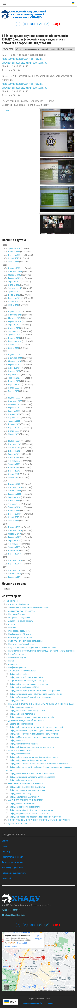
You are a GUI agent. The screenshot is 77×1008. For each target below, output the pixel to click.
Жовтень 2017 (14, 573)
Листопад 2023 (15, 358)
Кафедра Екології (18, 740)
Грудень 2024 (14, 311)
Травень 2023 (14, 378)
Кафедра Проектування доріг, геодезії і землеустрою (34, 733)
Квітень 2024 (14, 338)
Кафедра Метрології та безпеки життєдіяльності (32, 773)
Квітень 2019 (14, 550)
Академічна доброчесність (20, 621)
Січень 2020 (13, 520)
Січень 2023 (13, 391)
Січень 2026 (13, 261)
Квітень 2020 (14, 510)
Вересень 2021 (14, 451)
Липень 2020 (14, 500)
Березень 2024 (14, 341)
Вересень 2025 (14, 278)
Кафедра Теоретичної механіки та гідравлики (30, 697)
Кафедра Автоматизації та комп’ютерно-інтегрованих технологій (39, 763)
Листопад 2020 (15, 487)
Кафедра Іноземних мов (21, 780)
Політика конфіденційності (34, 1004)
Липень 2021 (14, 457)
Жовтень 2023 (14, 361)
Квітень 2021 (14, 467)
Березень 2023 (14, 384)
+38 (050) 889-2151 (11, 910)
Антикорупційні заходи (18, 604)
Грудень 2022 (14, 397)
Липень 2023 (14, 371)
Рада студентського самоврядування (25, 641)
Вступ (56, 24)
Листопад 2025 (15, 271)
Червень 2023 (14, 374)
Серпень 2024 (14, 324)
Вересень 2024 (14, 321)
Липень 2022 (14, 414)
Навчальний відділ (17, 657)
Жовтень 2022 (14, 404)
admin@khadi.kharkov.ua (13, 915)
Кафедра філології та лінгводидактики (27, 710)
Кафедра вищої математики (22, 803)
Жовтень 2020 (14, 490)
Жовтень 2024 (14, 318)
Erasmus (12, 627)
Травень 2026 (14, 248)
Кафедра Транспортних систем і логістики (29, 813)
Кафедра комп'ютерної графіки (24, 743)
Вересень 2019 (14, 537)
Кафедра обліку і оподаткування (24, 797)
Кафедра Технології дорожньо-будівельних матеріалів (34, 730)
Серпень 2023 (14, 368)
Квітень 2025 (14, 295)
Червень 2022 (14, 417)
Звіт (7, 589)
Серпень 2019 (14, 540)
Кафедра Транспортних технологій (25, 807)
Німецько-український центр (21, 644)
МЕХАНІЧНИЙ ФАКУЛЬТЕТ (20, 750)
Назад (8, 110)
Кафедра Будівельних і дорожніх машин (28, 760)
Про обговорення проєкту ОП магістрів (28, 680)
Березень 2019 (14, 553)
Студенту (12, 624)
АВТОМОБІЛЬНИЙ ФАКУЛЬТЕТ (22, 670)
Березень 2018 (14, 563)
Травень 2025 (14, 291)
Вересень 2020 (14, 494)
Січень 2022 (13, 434)
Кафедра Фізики (17, 700)
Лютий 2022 (13, 431)
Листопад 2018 (15, 560)
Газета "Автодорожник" (12, 857)
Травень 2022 (14, 421)
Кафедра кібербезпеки (20, 753)
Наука (11, 660)
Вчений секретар (16, 654)
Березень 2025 (14, 298)
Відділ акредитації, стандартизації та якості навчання (33, 647)
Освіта (5, 840)
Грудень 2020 (14, 484)
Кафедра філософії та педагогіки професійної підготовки (36, 816)
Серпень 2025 (14, 281)
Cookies (51, 1004)
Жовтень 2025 (14, 275)
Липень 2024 (14, 328)
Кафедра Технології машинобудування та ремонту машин (36, 694)
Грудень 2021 (14, 441)
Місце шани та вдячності (19, 617)
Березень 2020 (14, 514)
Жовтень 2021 (14, 447)
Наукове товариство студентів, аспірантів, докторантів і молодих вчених (41, 650)
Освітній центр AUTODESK (20, 637)
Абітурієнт (12, 664)
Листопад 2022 (15, 401)
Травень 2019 (14, 547)
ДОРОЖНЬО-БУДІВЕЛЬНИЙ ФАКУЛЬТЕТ (26, 720)
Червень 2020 (14, 504)
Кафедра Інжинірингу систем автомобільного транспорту (35, 690)
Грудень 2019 (14, 527)
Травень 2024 (14, 334)
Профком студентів (17, 667)
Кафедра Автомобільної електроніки (26, 677)
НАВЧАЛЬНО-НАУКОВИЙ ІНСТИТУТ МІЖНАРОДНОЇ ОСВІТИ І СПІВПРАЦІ (41, 704)
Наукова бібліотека (16, 614)
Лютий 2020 (13, 517)
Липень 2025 (14, 285)
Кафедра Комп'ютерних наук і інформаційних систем (34, 757)
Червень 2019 (14, 543)
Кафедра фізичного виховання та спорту (28, 790)
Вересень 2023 (14, 364)
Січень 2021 (13, 477)
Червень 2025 (14, 288)
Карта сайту (7, 878)
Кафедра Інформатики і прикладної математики (32, 747)
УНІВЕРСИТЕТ (13, 601)
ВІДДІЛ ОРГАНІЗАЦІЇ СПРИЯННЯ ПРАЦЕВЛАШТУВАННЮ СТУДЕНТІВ (39, 820)
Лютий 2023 (13, 387)
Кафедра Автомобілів (19, 674)
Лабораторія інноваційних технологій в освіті (28, 607)
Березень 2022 (14, 427)
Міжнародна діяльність (19, 631)
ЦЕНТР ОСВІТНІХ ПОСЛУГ (20, 823)
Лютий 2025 (13, 301)
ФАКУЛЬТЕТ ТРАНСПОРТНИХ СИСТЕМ (25, 800)
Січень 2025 (13, 304)
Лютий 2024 (13, 344)
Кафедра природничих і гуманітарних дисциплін (32, 717)
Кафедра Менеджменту (20, 793)
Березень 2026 (14, 255)
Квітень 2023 (14, 381)
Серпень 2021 (14, 454)
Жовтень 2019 (14, 534)
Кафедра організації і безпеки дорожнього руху (31, 810)
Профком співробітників (19, 634)
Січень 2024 (13, 348)
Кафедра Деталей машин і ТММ (24, 687)
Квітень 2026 (14, 251)
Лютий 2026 (13, 258)
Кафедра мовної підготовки (22, 714)
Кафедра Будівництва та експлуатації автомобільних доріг (37, 727)
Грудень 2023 (14, 354)
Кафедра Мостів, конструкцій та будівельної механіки (34, 737)
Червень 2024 (14, 331)
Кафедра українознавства (21, 707)
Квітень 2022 (14, 424)
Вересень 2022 (14, 407)
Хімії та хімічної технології (21, 724)
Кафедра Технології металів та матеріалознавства (32, 777)
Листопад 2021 (15, 444)
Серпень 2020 (14, 497)
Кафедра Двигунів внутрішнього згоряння (29, 684)
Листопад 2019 (15, 530)
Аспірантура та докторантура (21, 611)
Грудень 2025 (14, 268)
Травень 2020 (14, 507)
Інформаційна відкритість (14, 873)
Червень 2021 (14, 461)
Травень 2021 (14, 464)
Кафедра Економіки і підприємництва (27, 787)
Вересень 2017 (14, 577)
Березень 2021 (14, 470)
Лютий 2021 (13, 474)
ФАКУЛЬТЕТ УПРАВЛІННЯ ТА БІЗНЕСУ (25, 783)
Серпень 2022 (14, 411)
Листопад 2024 (15, 314)
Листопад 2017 (15, 570)
